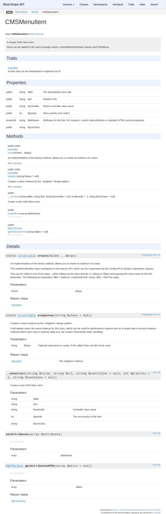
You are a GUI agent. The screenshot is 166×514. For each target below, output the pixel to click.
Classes (84, 4)
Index (142, 4)
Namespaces (100, 4)
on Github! (156, 513)
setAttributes (14, 213)
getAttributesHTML (18, 231)
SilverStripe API (13, 4)
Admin (34, 12)
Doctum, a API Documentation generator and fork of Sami (136, 510)
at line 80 (156, 433)
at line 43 (156, 314)
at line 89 (156, 465)
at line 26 (156, 255)
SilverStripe (21, 12)
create (11, 152)
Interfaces (118, 4)
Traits (131, 4)
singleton (12, 176)
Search (154, 4)
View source (35, 34)
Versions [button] (68, 4)
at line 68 (156, 372)
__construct (14, 196)
